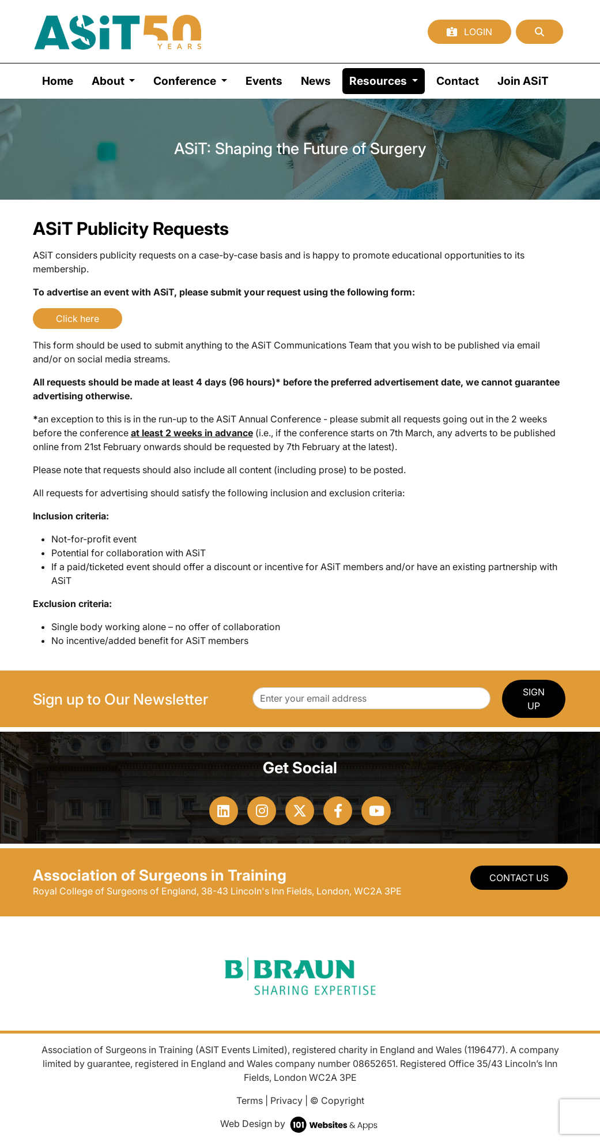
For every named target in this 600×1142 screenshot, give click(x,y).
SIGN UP (534, 699)
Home (57, 81)
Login (469, 32)
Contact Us (519, 877)
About (109, 81)
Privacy (286, 1100)
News (316, 81)
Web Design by (300, 1123)
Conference (185, 81)
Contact (457, 81)
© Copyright (337, 1100)
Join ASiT (523, 81)
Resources (387, 80)
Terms (249, 1100)
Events (264, 81)
